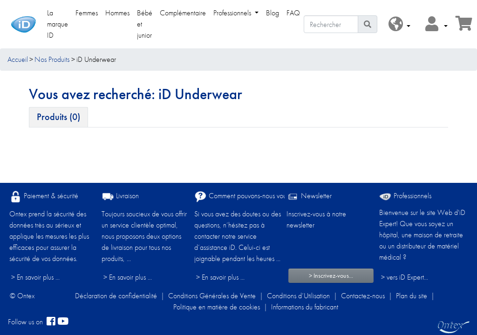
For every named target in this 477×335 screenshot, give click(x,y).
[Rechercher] (331, 24)
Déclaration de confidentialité (116, 296)
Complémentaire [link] (183, 13)
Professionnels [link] (233, 13)
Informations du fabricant (304, 307)
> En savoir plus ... (35, 277)
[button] (399, 24)
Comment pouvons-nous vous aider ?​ (252, 196)
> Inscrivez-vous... (331, 275)
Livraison (120, 196)
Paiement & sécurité (43, 196)
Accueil (17, 59)
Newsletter (309, 196)
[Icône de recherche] (367, 24)
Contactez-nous (363, 296)
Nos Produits (51, 59)
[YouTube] (62, 322)
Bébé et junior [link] (144, 24)
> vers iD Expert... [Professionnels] (404, 277)
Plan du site (411, 296)
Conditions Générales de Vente (212, 296)
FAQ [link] (293, 13)
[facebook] (51, 322)
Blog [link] (272, 13)
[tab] (58, 117)
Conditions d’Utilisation (298, 296)
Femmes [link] (86, 13)
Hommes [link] (117, 13)
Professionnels (405, 196)
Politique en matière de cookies (216, 307)
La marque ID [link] (57, 24)
